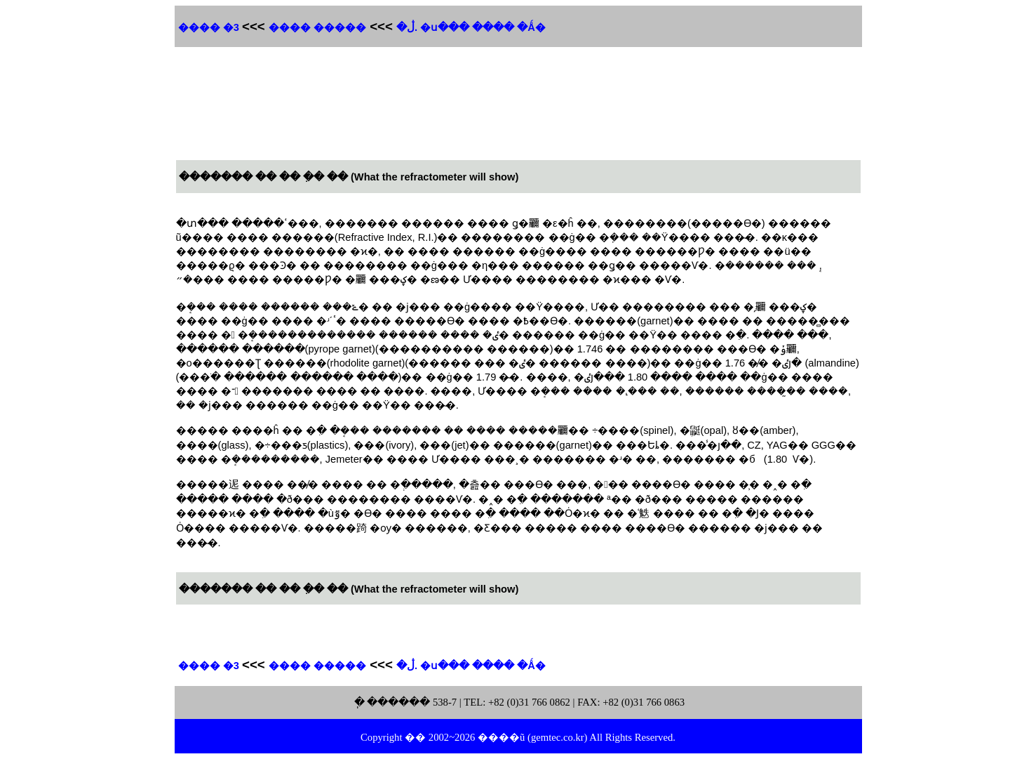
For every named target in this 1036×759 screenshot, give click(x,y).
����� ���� (317, 27)
